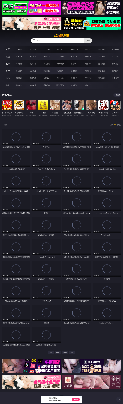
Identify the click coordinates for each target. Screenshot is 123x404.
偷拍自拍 (33, 64)
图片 (8, 70)
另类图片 (115, 71)
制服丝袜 (74, 64)
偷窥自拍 (19, 71)
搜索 (88, 40)
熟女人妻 (74, 56)
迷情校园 (74, 78)
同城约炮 (19, 85)
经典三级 (88, 64)
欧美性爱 (60, 64)
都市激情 (19, 78)
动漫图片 (60, 71)
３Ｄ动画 (60, 56)
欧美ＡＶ (46, 56)
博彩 (8, 49)
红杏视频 (74, 85)
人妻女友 (46, 78)
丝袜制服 (88, 56)
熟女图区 (101, 71)
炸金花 (87, 49)
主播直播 (101, 56)
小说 (8, 78)
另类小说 (88, 78)
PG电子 (19, 49)
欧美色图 (46, 71)
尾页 (71, 353)
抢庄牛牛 (115, 49)
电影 (8, 63)
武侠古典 (60, 78)
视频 (8, 56)
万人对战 (46, 49)
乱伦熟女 (101, 64)
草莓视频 (46, 85)
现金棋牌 (101, 49)
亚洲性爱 (19, 64)
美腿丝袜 (74, 71)
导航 (8, 85)
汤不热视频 (60, 85)
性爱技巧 (115, 78)
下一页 (65, 353)
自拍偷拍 (33, 56)
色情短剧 (88, 85)
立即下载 (76, 399)
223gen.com (61, 35)
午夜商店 (33, 85)
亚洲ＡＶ (19, 56)
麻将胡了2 (74, 49)
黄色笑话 (101, 78)
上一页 (58, 353)
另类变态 (115, 64)
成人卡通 (46, 64)
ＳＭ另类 (115, 56)
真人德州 (33, 49)
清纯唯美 (88, 71)
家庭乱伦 (33, 78)
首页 (51, 353)
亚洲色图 (33, 71)
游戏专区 (60, 49)
